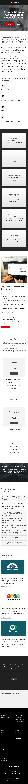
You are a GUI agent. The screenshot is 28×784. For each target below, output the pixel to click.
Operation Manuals (4, 760)
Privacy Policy (10, 778)
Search (14, 679)
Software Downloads (4, 758)
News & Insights (18, 738)
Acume (9, 45)
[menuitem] (7, 713)
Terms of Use (17, 778)
